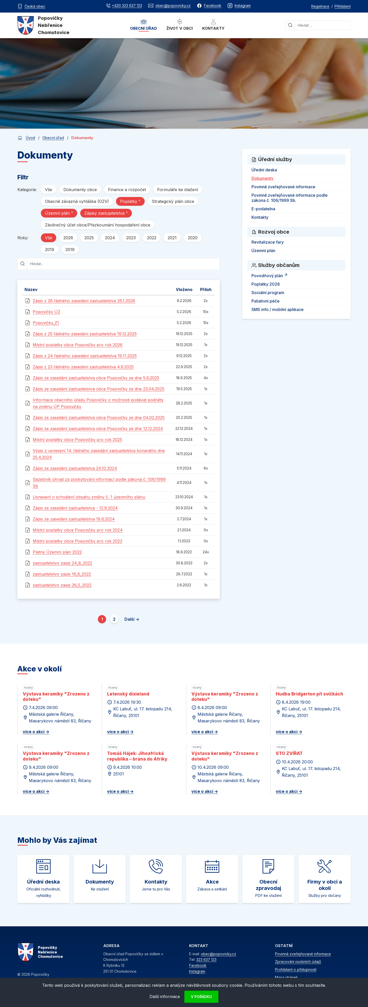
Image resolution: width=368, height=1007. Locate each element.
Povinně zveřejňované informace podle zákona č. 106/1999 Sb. (289, 198)
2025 (89, 237)
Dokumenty (262, 178)
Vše (48, 189)
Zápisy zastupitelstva (106, 213)
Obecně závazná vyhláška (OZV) (77, 201)
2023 (131, 237)
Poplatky (130, 201)
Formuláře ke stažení (177, 189)
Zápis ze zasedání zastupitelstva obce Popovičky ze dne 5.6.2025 (96, 377)
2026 (68, 237)
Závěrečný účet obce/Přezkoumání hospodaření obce (97, 224)
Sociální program (267, 292)
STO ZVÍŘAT (289, 753)
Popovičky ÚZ (46, 311)
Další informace (165, 996)
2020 (193, 237)
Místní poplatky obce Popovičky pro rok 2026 (77, 344)
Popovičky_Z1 (46, 322)
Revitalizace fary (267, 242)
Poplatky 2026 (265, 284)
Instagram (197, 971)
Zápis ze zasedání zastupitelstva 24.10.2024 (75, 468)
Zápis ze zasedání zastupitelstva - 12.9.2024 (75, 508)
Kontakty (213, 25)
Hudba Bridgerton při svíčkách (309, 694)
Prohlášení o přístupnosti (295, 969)
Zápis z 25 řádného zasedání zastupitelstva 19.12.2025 (85, 333)
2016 (70, 249)
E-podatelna (263, 208)
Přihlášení (343, 6)
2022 (151, 237)
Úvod (30, 137)
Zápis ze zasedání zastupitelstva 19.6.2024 (74, 519)
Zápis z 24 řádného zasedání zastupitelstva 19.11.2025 (85, 355)
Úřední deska (264, 169)
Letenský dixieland (128, 694)
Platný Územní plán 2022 (57, 552)
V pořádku (201, 996)
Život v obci (179, 25)
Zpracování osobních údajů (298, 961)
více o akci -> (36, 731)
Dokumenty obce (80, 189)
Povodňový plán (270, 275)
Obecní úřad (143, 25)
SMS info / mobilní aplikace (277, 309)
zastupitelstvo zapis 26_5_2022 (62, 585)
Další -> (131, 619)
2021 (172, 237)
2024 (110, 237)
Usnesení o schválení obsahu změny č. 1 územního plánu (89, 497)
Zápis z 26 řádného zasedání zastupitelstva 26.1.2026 (84, 300)
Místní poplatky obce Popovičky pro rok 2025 (77, 439)
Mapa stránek (286, 977)
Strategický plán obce (173, 201)
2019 (49, 249)
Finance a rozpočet (127, 189)
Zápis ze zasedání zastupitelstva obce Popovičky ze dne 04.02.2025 (99, 417)
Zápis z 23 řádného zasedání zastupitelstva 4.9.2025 (83, 366)
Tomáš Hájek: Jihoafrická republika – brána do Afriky (137, 756)
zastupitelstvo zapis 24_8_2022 (62, 563)
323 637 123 (206, 959)
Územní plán (59, 213)
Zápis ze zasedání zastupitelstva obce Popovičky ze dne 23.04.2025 (98, 388)
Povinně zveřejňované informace (283, 186)
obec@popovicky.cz (218, 954)
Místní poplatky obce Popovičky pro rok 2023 (77, 541)
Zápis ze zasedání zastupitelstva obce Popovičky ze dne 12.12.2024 (98, 428)
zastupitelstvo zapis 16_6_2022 (62, 574)
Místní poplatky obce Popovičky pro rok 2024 (78, 530)
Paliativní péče (265, 301)
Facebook (197, 965)
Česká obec (35, 6)
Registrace (320, 6)
